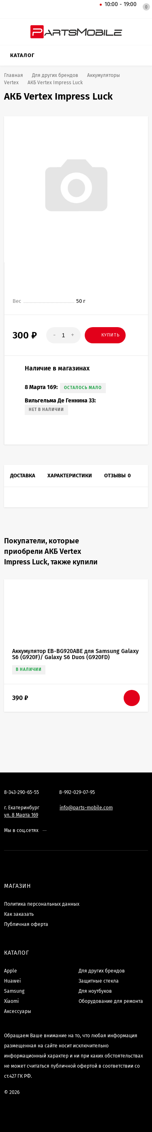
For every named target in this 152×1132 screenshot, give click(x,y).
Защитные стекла (99, 981)
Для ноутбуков (95, 991)
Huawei (12, 981)
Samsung (14, 991)
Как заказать (19, 914)
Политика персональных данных (41, 904)
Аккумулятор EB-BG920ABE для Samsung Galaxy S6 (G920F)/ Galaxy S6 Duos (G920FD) (75, 654)
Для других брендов (102, 971)
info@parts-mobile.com (86, 808)
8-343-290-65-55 (21, 792)
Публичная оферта (26, 924)
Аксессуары (17, 1011)
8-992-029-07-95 (77, 792)
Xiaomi (11, 1001)
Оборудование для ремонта (111, 1001)
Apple (10, 971)
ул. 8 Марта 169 (21, 815)
